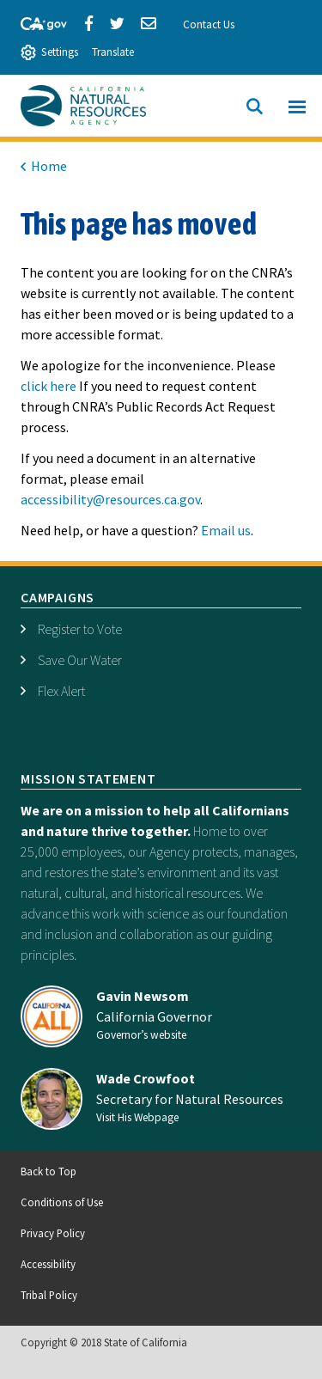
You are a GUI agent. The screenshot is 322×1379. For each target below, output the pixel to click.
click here (48, 385)
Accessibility (48, 1264)
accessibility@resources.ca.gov (110, 499)
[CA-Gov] (36, 21)
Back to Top (48, 1171)
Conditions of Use (62, 1202)
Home (49, 165)
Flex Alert (61, 690)
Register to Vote (80, 629)
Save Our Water (80, 659)
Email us (226, 530)
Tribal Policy (49, 1295)
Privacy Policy (53, 1233)
